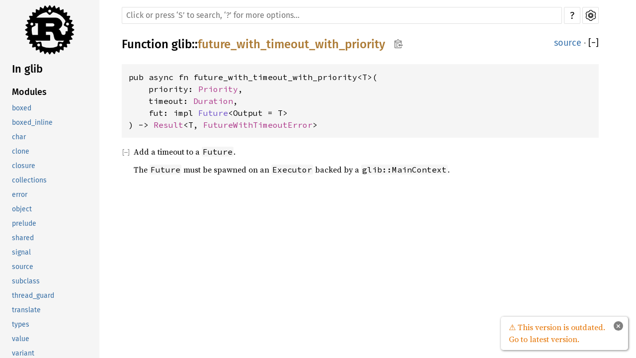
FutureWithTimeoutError (258, 125)
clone (20, 151)
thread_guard (33, 295)
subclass (26, 281)
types (20, 324)
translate (26, 310)
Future (213, 113)
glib (181, 44)
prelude (24, 223)
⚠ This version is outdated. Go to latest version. (557, 333)
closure (23, 166)
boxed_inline (32, 122)
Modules (29, 92)
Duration (213, 101)
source (22, 267)
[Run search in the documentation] (342, 15)
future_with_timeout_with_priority (291, 44)
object (22, 209)
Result (168, 125)
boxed (21, 108)
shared (23, 238)
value (20, 339)
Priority (218, 89)
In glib (27, 69)
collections (29, 180)
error (19, 194)
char (19, 137)
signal (21, 252)
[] (593, 43)
